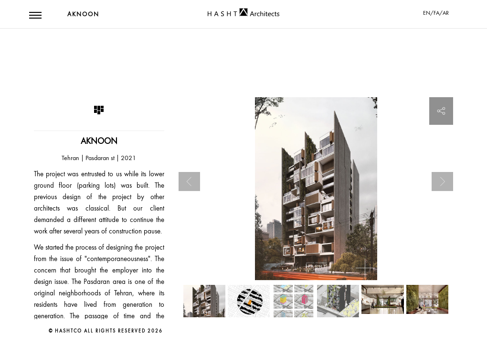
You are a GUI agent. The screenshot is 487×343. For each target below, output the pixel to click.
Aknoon (83, 14)
